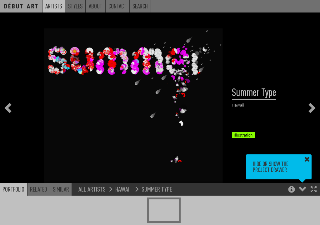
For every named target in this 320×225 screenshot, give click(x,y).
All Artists (92, 189)
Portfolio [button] (13, 189)
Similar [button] (61, 189)
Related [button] (38, 189)
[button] (314, 189)
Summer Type (157, 189)
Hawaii (123, 189)
